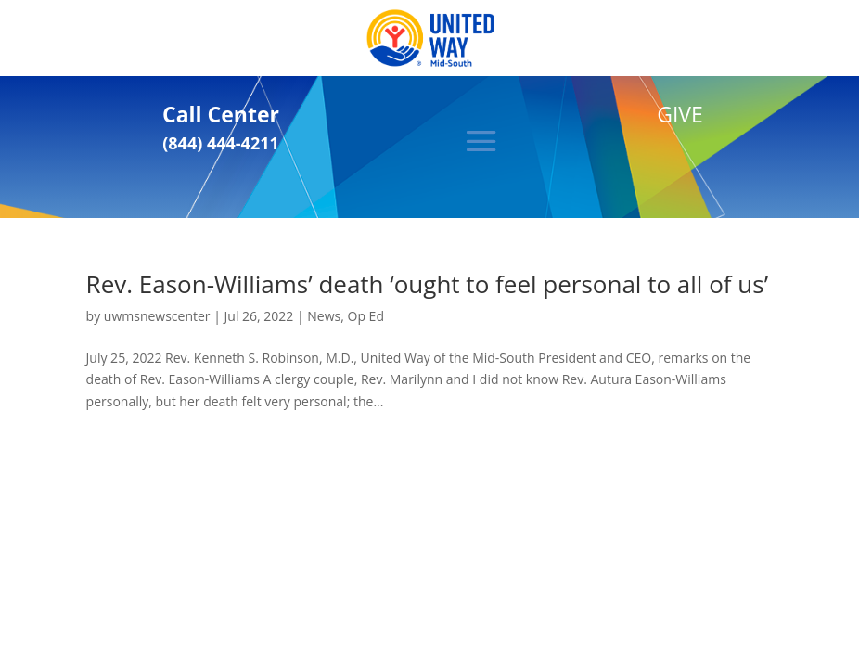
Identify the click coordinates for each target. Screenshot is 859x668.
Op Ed (366, 316)
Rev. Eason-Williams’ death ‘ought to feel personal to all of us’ (427, 284)
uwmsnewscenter (157, 316)
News (323, 316)
